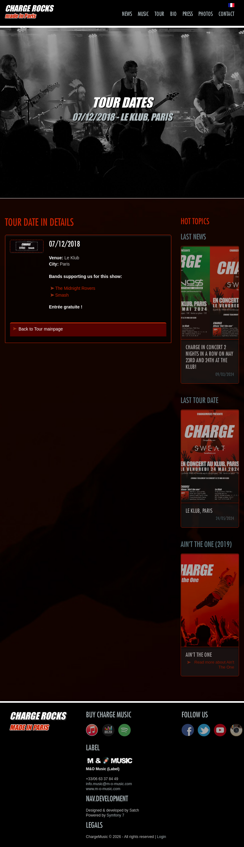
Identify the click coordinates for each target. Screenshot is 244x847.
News (127, 14)
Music (143, 14)
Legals (94, 825)
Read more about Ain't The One (214, 664)
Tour (159, 14)
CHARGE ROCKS (29, 11)
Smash (62, 295)
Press (188, 14)
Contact (226, 14)
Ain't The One (199, 655)
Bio (173, 14)
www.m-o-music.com (103, 789)
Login (161, 837)
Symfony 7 (115, 815)
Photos (205, 14)
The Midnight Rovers (75, 288)
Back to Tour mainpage (41, 328)
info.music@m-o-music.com (109, 784)
